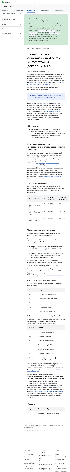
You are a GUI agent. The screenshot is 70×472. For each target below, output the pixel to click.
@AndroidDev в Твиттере (45, 455)
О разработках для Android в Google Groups (46, 469)
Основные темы (44, 10)
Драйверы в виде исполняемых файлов (29, 469)
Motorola (49, 391)
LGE (44, 391)
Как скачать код (28, 459)
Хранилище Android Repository (29, 453)
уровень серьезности (52, 163)
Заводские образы (29, 466)
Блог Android (42, 458)
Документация (7, 6)
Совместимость (58, 10)
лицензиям (58, 424)
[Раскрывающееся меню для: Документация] (25, 2)
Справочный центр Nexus (60, 460)
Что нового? (5, 10)
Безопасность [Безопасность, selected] (31, 10)
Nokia (54, 391)
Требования (27, 457)
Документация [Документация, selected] (18, 2)
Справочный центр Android (60, 453)
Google (36, 391)
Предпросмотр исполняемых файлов (29, 462)
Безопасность (45, 48)
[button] (9, 13)
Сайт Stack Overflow (60, 468)
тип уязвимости (40, 163)
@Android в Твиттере (44, 453)
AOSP (28, 48)
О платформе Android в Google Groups (45, 465)
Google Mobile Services (61, 466)
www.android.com (59, 463)
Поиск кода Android (35, 2)
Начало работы (18, 10)
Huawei (41, 391)
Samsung (60, 391)
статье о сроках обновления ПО (37, 250)
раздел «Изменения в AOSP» (38, 40)
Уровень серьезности (53, 111)
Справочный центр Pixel (61, 457)
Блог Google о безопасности (43, 461)
